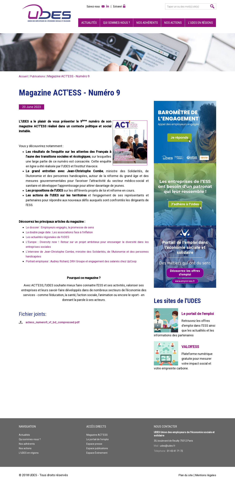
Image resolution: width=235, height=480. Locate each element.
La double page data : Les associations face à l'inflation (63, 228)
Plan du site (182, 471)
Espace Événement (96, 449)
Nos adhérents (147, 19)
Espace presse (94, 440)
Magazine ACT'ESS (97, 431)
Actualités (89, 19)
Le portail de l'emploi (198, 310)
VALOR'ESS (190, 343)
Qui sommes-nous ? (116, 19)
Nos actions (173, 19)
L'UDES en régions (200, 19)
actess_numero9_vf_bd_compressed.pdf (55, 323)
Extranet (117, 6)
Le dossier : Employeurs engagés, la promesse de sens (63, 224)
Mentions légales (204, 471)
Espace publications (97, 445)
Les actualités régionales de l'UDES (50, 233)
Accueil (24, 73)
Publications (39, 73)
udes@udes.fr (167, 442)
